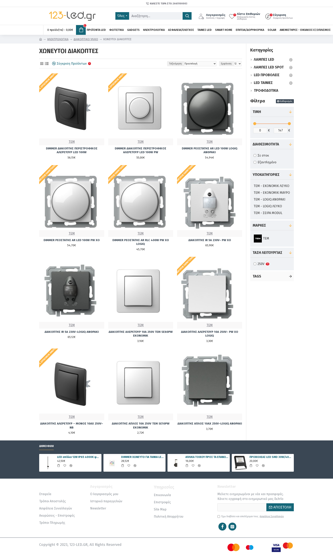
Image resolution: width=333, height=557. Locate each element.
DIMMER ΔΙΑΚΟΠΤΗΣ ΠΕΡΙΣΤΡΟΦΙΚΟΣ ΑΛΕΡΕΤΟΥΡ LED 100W (71, 150)
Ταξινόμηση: (175, 63)
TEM (72, 142)
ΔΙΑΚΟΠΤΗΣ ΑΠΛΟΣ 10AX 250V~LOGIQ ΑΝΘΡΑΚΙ (209, 423)
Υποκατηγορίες (266, 174)
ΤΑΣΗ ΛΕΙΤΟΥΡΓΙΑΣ (267, 252)
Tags (257, 276)
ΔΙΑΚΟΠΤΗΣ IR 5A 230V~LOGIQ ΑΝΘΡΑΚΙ (72, 332)
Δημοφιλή (46, 446)
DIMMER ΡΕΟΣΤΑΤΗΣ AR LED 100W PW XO (72, 240)
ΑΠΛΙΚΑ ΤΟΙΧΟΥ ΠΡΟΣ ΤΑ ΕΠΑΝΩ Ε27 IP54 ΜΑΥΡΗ (206, 457)
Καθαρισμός (286, 101)
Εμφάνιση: (226, 63)
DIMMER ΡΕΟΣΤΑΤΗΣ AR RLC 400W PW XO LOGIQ (140, 242)
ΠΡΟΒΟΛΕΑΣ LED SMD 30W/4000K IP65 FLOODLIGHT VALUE (270, 457)
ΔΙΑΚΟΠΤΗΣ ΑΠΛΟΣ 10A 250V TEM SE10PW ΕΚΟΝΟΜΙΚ (140, 425)
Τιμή (257, 112)
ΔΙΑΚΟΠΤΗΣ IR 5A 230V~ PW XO (209, 240)
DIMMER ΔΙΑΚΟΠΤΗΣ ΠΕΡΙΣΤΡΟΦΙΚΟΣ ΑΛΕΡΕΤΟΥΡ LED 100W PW (140, 150)
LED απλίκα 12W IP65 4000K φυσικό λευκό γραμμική (78, 457)
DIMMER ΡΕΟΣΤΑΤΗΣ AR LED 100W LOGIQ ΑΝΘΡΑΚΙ (209, 150)
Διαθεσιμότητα (266, 144)
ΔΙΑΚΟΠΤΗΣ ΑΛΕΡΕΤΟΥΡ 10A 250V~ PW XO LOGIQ (209, 334)
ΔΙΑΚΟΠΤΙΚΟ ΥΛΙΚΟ (86, 39)
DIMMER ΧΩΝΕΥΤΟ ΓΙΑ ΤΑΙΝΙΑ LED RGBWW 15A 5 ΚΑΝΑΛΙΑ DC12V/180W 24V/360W (142, 457)
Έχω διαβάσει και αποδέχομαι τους (250, 516)
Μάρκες (259, 225)
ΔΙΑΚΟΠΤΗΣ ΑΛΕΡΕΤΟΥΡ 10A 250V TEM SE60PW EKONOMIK (141, 334)
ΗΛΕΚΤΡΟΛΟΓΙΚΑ (57, 39)
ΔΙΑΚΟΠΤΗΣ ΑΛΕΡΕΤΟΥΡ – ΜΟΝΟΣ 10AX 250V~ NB (71, 425)
